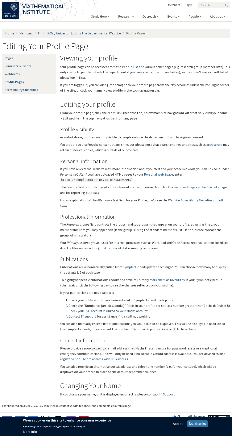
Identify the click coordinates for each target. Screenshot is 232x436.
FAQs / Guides (56, 33)
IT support (88, 316)
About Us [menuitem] (216, 16)
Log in (188, 5)
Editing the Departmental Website (96, 33)
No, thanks (197, 424)
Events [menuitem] (172, 16)
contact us (65, 406)
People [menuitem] (193, 16)
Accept (178, 424)
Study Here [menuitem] (99, 16)
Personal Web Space (158, 174)
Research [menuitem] (124, 16)
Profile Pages (14, 82)
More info (30, 432)
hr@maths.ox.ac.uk (108, 248)
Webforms (12, 74)
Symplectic (131, 267)
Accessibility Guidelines (21, 90)
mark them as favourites (167, 280)
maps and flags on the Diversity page (200, 187)
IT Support (167, 394)
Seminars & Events (18, 66)
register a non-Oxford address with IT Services (93, 359)
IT (39, 33)
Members (174, 5)
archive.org (214, 144)
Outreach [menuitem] (149, 16)
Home (9, 33)
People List (130, 67)
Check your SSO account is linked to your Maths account (108, 311)
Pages (9, 58)
